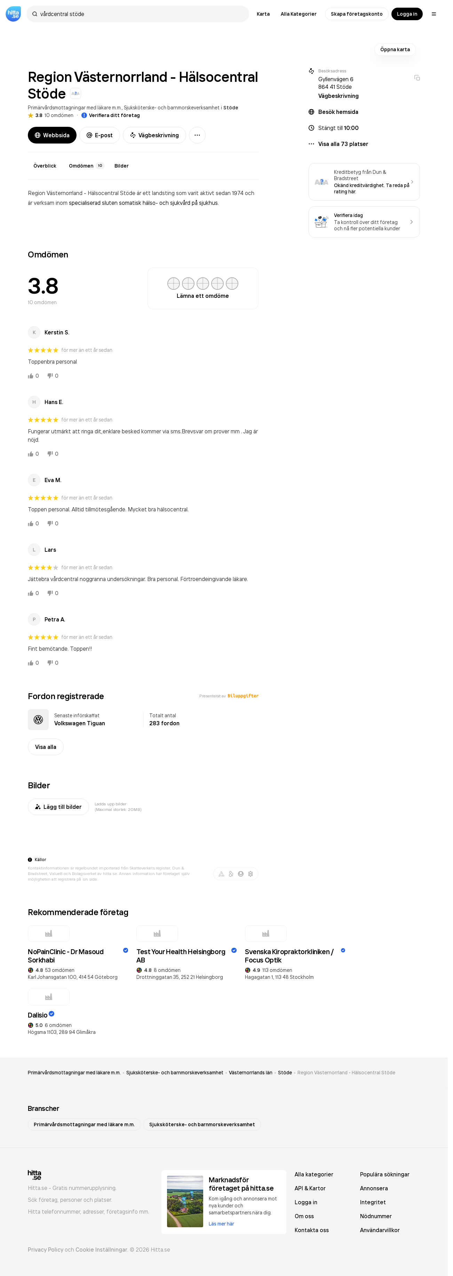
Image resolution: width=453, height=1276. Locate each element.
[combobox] (141, 14)
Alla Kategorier (299, 14)
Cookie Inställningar (101, 1249)
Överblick (44, 166)
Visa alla (45, 746)
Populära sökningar (385, 1174)
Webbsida (52, 135)
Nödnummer (376, 1216)
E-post (100, 135)
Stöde (230, 108)
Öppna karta (395, 49)
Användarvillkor (380, 1230)
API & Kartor (310, 1188)
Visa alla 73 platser (343, 143)
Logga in (407, 14)
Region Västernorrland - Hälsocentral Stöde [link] (346, 1072)
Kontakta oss (312, 1230)
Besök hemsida (338, 111)
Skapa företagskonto (357, 14)
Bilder (121, 166)
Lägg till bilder (58, 806)
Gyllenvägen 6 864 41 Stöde (335, 83)
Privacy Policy (45, 1249)
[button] (364, 128)
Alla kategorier (314, 1174)
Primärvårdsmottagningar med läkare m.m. (75, 107)
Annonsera (374, 1188)
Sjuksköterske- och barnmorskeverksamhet (172, 107)
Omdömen (87, 165)
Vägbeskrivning (154, 135)
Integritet (373, 1202)
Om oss (304, 1216)
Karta (263, 14)
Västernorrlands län (250, 1072)
